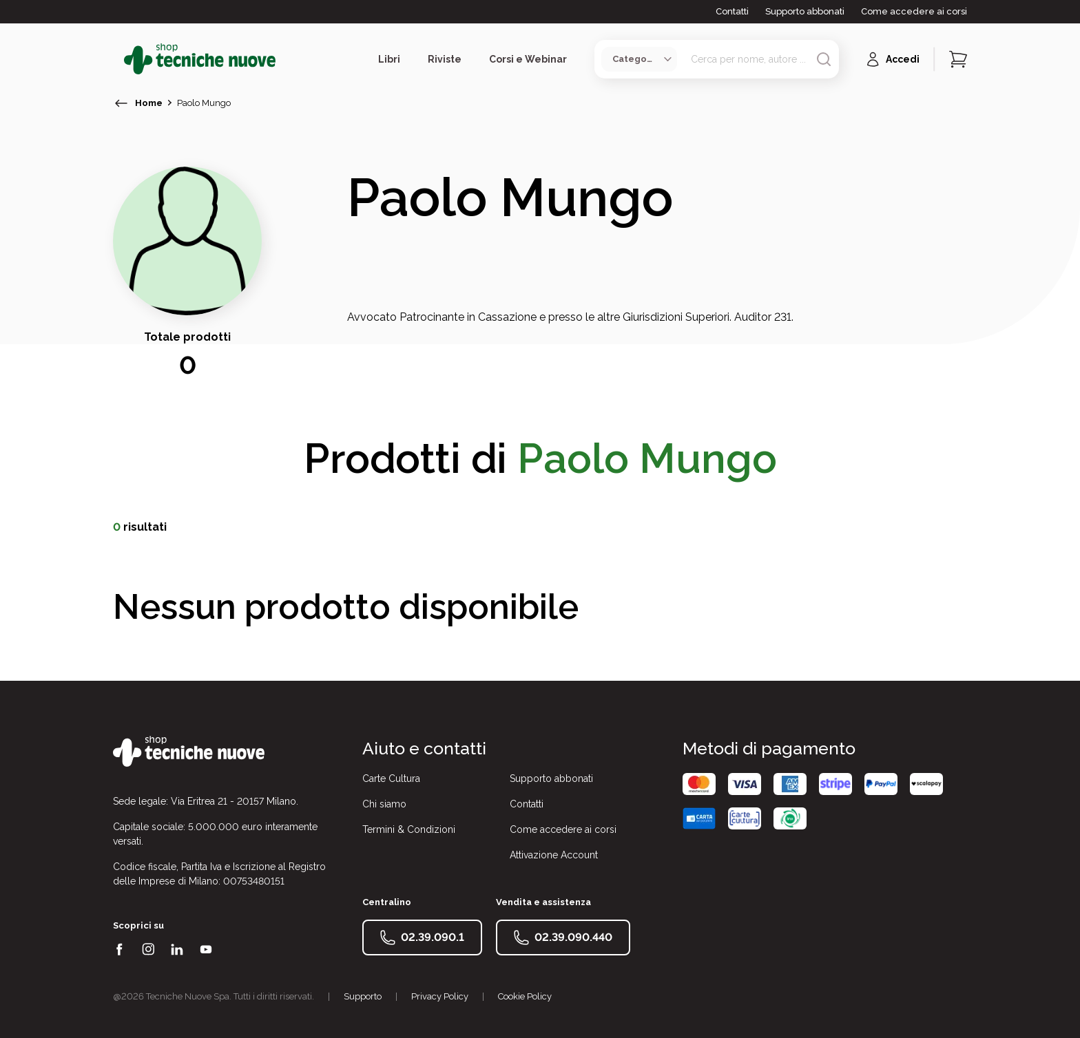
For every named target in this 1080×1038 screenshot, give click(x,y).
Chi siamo (384, 803)
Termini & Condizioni (408, 829)
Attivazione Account (554, 854)
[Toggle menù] (118, 59)
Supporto (363, 996)
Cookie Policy (525, 996)
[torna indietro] (121, 103)
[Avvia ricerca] (824, 59)
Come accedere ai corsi (914, 11)
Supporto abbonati (804, 11)
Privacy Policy (439, 996)
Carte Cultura (391, 778)
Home (149, 103)
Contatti (732, 11)
